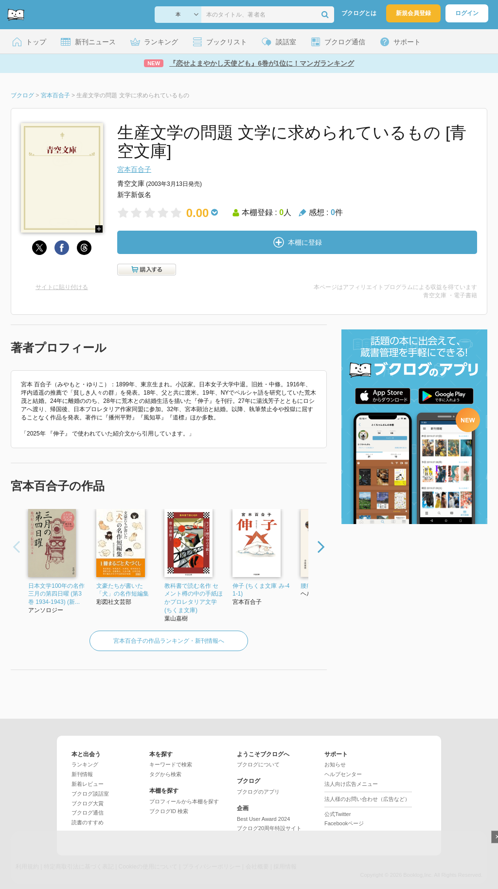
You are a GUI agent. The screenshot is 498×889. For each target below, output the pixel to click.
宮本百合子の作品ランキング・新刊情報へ (168, 640)
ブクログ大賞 (87, 803)
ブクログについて (258, 764)
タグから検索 (165, 774)
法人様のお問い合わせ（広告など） (367, 799)
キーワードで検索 (170, 764)
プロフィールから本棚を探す (184, 801)
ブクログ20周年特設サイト (269, 828)
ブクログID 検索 (168, 811)
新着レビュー (87, 784)
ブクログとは (358, 13)
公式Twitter (337, 814)
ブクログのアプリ (258, 792)
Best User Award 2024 (263, 819)
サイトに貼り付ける (62, 287)
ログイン (467, 13)
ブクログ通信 (87, 813)
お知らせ (335, 764)
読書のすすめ (87, 822)
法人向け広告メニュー (351, 784)
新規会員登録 (413, 13)
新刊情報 (82, 774)
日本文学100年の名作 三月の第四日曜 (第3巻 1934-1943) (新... (56, 594)
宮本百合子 (134, 169)
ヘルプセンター (343, 774)
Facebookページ (344, 823)
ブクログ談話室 (90, 794)
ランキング (84, 764)
